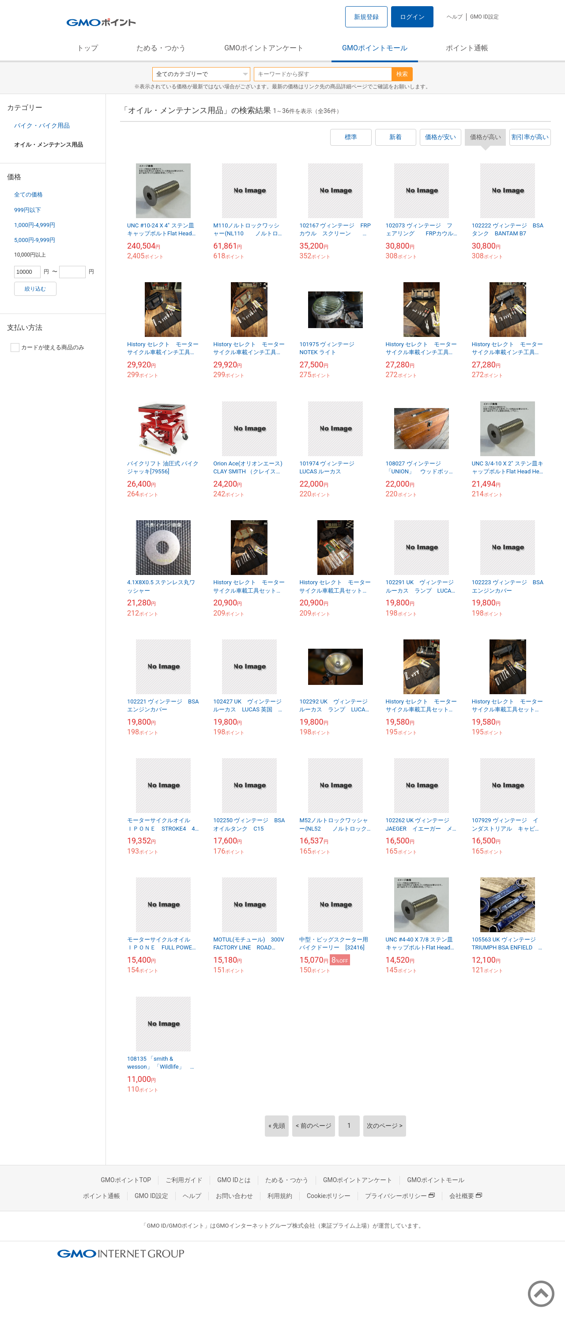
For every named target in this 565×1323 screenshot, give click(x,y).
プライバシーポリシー (400, 1195)
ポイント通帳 (467, 48)
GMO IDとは (234, 1179)
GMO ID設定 (484, 17)
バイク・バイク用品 (42, 125)
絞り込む (35, 289)
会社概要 (465, 1195)
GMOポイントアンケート (264, 48)
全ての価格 (28, 194)
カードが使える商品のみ (47, 347)
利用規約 (279, 1195)
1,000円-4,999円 (34, 225)
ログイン (412, 16)
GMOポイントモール (374, 48)
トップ (87, 48)
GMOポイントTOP (126, 1179)
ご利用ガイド (184, 1179)
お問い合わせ (234, 1195)
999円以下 (27, 210)
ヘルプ (455, 17)
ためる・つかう (161, 48)
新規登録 (366, 16)
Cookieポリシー (328, 1195)
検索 (402, 74)
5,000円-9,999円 (34, 240)
